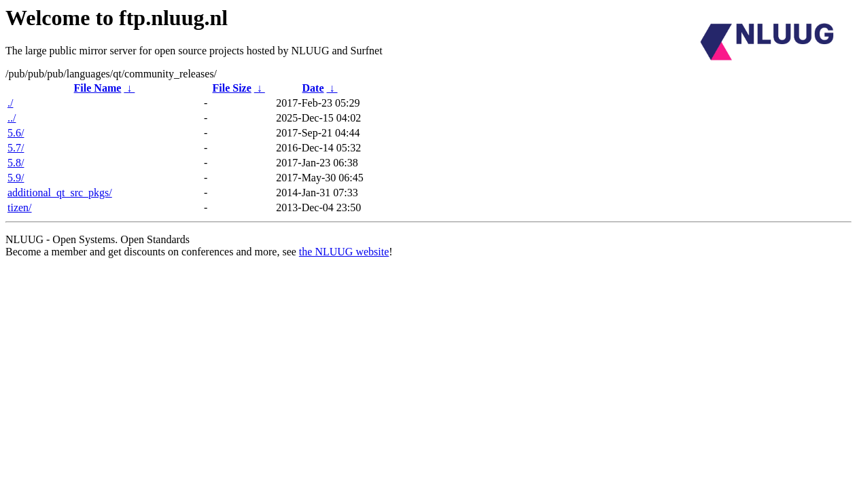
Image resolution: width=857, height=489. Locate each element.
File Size (231, 88)
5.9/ (15, 177)
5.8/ (15, 162)
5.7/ (15, 147)
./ (10, 103)
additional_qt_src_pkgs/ (59, 192)
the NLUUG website (344, 251)
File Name (98, 88)
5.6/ (15, 133)
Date (313, 88)
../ (11, 118)
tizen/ (19, 207)
